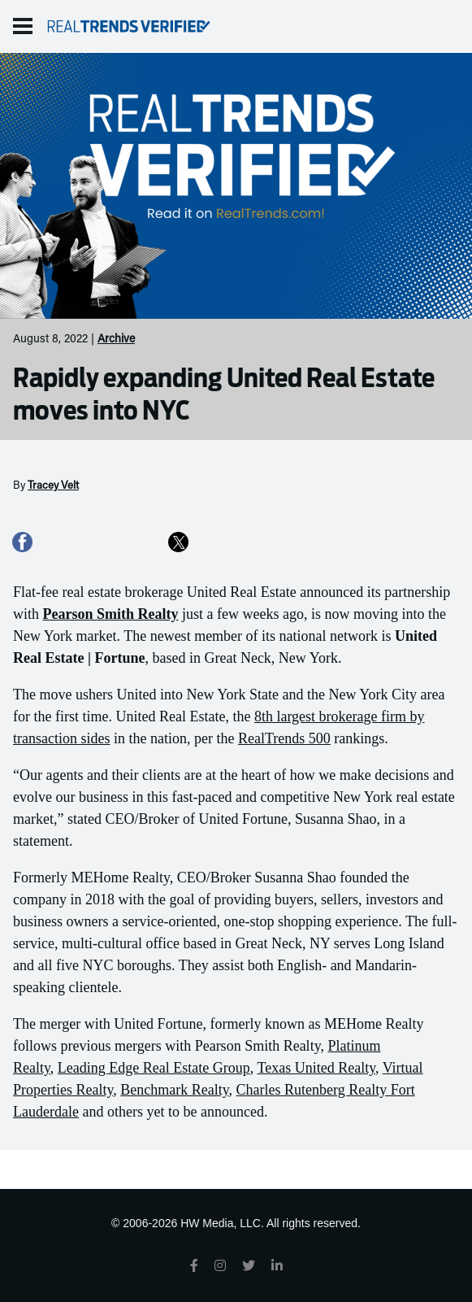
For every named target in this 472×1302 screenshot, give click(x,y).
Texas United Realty (316, 1068)
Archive (116, 340)
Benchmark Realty (174, 1090)
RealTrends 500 (284, 738)
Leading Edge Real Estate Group (154, 1068)
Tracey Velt (53, 486)
